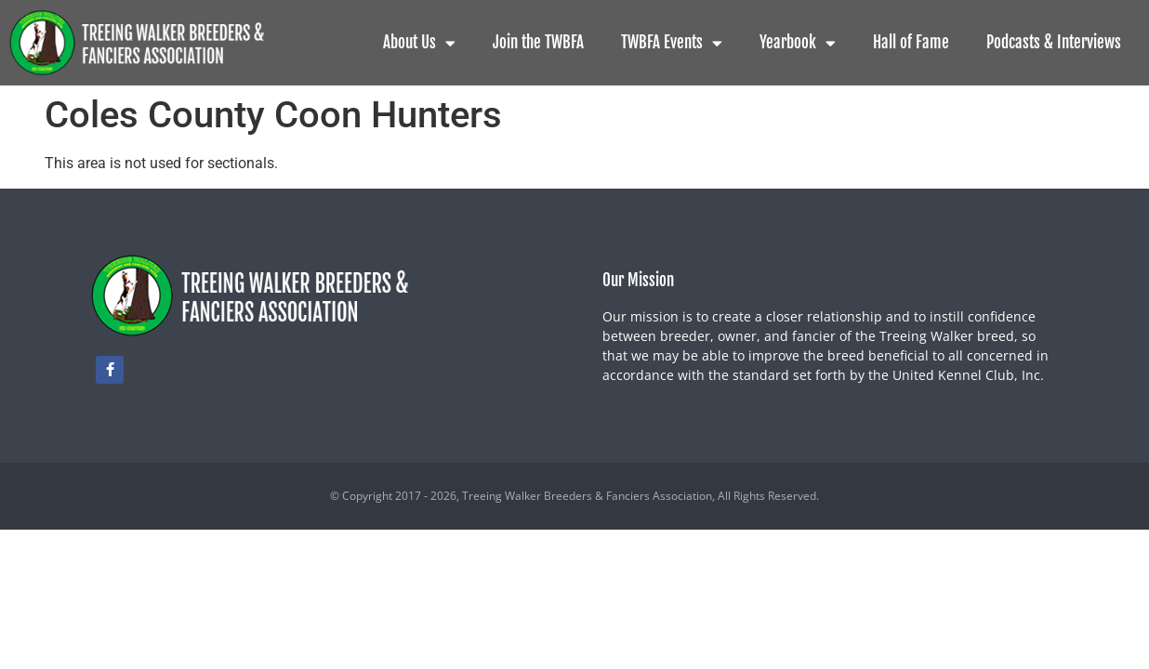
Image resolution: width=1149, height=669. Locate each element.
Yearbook (797, 43)
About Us (419, 43)
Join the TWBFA (538, 42)
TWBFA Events (671, 43)
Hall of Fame (911, 42)
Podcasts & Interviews (1053, 42)
